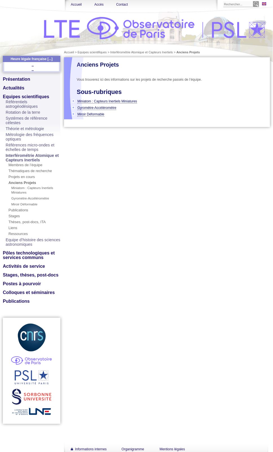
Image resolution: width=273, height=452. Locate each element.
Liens (12, 228)
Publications (18, 210)
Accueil (76, 4)
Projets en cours (21, 177)
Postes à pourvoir (22, 283)
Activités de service (24, 266)
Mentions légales (172, 449)
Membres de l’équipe (25, 165)
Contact (122, 4)
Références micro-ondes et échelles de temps (30, 147)
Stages (14, 216)
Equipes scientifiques (26, 96)
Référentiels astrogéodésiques (22, 104)
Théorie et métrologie (25, 128)
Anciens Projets (22, 183)
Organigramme (133, 449)
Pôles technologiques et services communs (29, 255)
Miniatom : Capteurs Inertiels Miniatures (107, 101)
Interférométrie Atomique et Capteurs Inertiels (32, 157)
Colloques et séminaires (29, 292)
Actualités (13, 87)
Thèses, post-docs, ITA (27, 222)
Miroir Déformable (24, 204)
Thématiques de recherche (30, 171)
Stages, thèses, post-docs (30, 275)
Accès (99, 4)
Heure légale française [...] (32, 59)
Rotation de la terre (23, 112)
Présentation (16, 79)
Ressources (18, 234)
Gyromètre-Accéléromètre (30, 198)
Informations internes (91, 449)
